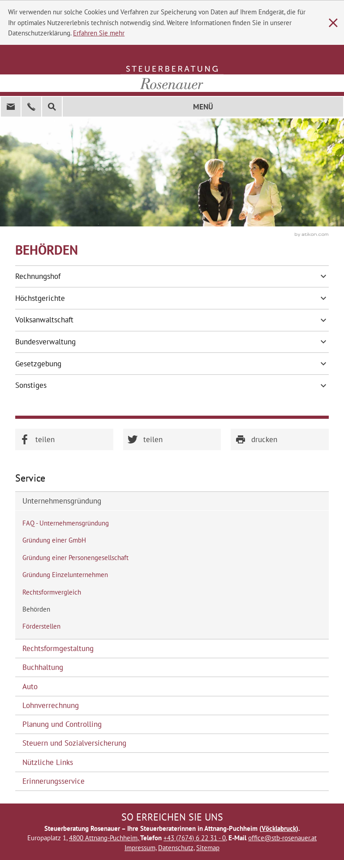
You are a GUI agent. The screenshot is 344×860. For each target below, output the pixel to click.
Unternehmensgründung (61, 501)
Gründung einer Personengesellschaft (75, 557)
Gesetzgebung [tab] (172, 363)
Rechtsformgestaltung (58, 648)
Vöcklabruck (279, 828)
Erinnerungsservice (53, 781)
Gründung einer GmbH (54, 540)
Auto (30, 686)
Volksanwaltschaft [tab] (172, 320)
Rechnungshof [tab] (172, 276)
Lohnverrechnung (50, 705)
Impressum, (140, 847)
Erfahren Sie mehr (99, 33)
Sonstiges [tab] (172, 385)
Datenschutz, (176, 847)
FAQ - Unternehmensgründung (65, 523)
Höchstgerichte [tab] (172, 298)
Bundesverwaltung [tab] (172, 341)
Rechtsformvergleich (51, 592)
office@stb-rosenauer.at (282, 838)
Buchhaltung (42, 667)
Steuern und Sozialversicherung (74, 743)
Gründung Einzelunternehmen (65, 574)
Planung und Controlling (62, 724)
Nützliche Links (47, 762)
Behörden (36, 609)
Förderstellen (41, 626)
